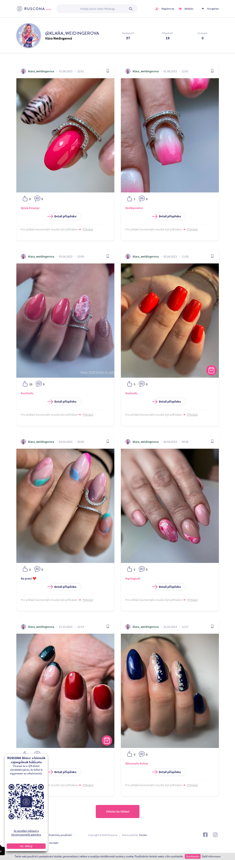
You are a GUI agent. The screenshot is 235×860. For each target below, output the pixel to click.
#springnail (132, 578)
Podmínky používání (60, 835)
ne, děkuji (26, 846)
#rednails (131, 393)
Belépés (189, 8)
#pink (24, 208)
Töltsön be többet (117, 811)
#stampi (34, 208)
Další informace (211, 856)
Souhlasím (192, 856)
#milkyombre (134, 208)
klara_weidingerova (41, 71)
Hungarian (213, 8)
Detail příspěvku (62, 216)
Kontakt (53, 842)
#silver (144, 763)
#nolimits (27, 393)
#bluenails (132, 763)
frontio (143, 835)
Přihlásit (87, 229)
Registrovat (167, 8)
